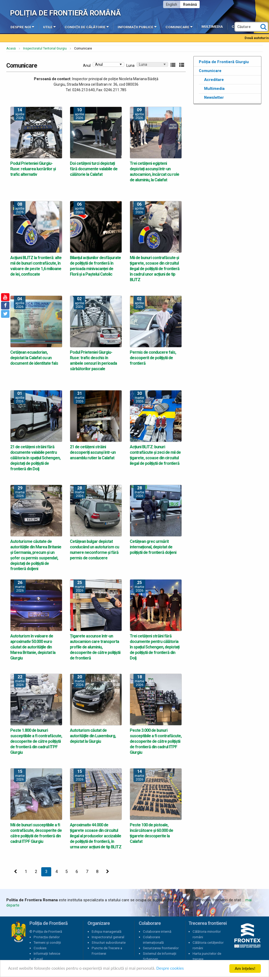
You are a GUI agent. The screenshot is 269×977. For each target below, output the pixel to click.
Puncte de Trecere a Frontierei (107, 951)
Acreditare (214, 79)
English (171, 4)
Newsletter (214, 97)
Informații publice (137, 27)
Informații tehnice (47, 954)
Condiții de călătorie (87, 27)
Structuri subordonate (109, 943)
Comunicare (179, 27)
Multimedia (212, 27)
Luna (130, 65)
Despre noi (22, 27)
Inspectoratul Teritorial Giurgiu (45, 48)
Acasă (11, 48)
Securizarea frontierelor (161, 948)
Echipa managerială (106, 932)
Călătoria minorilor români (207, 934)
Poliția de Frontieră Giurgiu (224, 61)
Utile (49, 27)
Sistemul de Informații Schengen (159, 956)
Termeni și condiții (47, 943)
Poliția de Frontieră (18, 932)
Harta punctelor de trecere (207, 956)
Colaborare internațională (153, 940)
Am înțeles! (245, 968)
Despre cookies (170, 968)
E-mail (38, 959)
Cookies (40, 948)
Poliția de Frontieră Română (65, 13)
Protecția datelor (47, 937)
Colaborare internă (157, 932)
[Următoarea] (107, 871)
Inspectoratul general (108, 937)
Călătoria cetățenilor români (208, 945)
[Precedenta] (15, 871)
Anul (87, 65)
